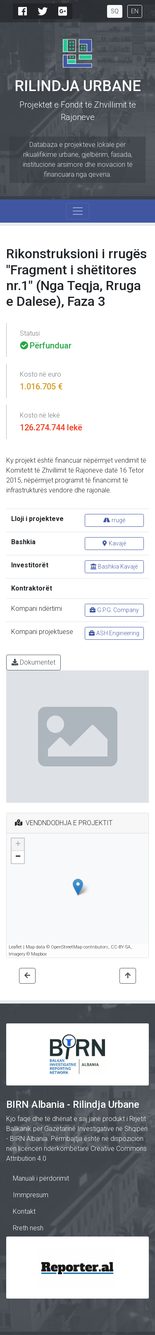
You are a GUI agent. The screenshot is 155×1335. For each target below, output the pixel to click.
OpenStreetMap (66, 947)
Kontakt (24, 1211)
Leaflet (15, 947)
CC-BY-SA (121, 947)
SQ (115, 11)
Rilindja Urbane (77, 86)
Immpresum (30, 1195)
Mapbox (39, 954)
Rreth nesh (28, 1228)
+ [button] (18, 844)
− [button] (18, 857)
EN (134, 11)
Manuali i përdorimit (41, 1178)
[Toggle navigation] (77, 211)
